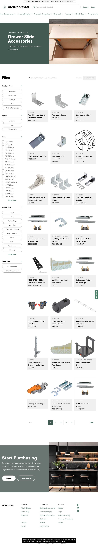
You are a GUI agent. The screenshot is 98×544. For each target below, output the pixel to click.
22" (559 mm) (9, 168)
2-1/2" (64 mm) (10, 165)
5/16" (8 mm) (9, 194)
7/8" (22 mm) (9, 197)
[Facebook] (86, 505)
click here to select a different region (63, 1)
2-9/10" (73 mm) (10, 176)
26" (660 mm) (9, 170)
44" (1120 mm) (9, 185)
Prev (30, 422)
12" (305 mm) (9, 147)
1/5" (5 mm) (8, 144)
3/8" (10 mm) (9, 179)
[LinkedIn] (86, 511)
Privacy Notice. (61, 541)
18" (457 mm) (9, 156)
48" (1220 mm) (9, 191)
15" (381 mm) (9, 150)
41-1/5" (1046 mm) (11, 182)
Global (38, 1)
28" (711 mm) (9, 173)
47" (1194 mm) (9, 188)
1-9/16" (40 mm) (10, 159)
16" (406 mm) (9, 153)
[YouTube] (86, 508)
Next (92, 422)
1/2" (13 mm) (9, 141)
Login (93, 7)
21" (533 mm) (9, 162)
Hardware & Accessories (18, 32)
